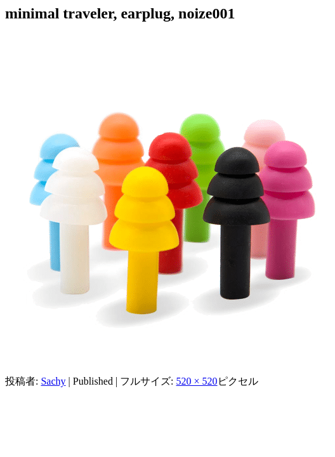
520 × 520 (197, 381)
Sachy (53, 381)
